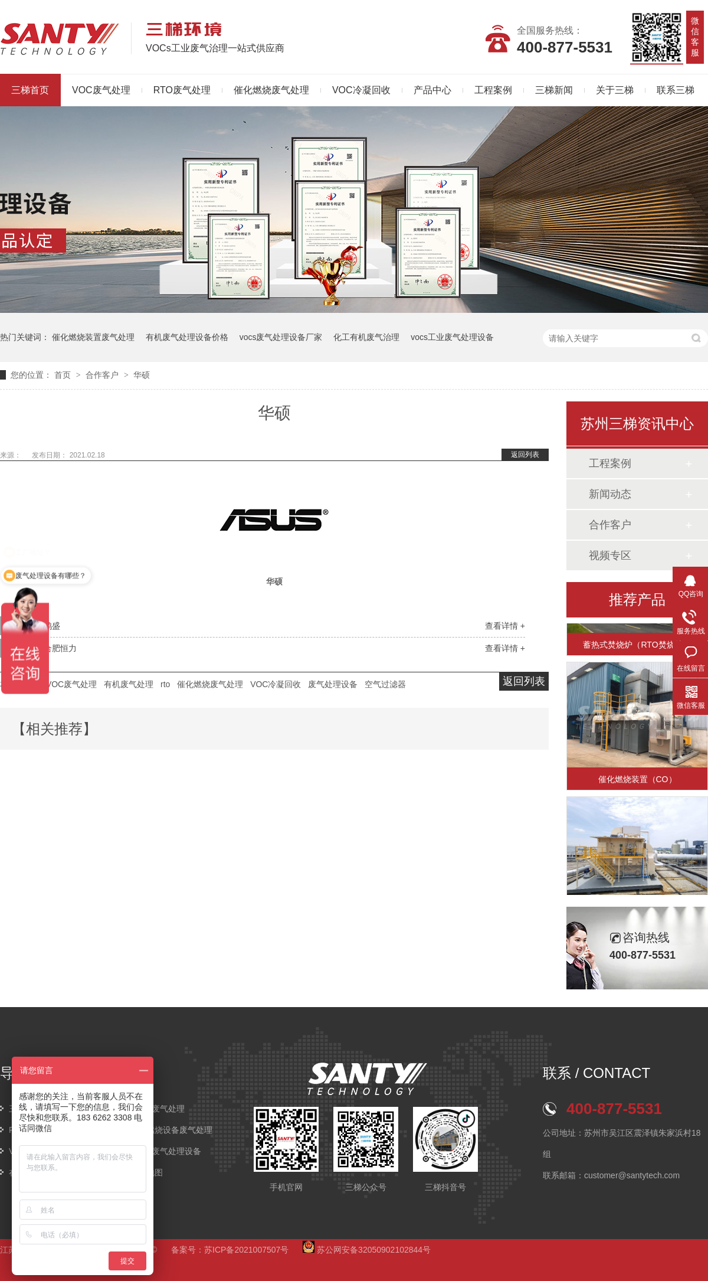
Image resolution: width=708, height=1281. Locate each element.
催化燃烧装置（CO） (637, 784)
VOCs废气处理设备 (165, 1151)
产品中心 (432, 90)
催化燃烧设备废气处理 (171, 1130)
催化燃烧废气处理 (271, 90)
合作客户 (103, 375)
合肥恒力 (60, 648)
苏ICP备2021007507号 (246, 1249)
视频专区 (610, 555)
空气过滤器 (385, 684)
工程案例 (493, 90)
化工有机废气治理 (366, 337)
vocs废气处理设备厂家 (281, 337)
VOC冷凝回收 (361, 90)
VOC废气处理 (101, 90)
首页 (63, 375)
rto (165, 684)
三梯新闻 (554, 90)
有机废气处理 (128, 684)
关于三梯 (615, 90)
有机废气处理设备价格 (187, 337)
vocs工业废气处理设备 (452, 337)
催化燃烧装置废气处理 (93, 337)
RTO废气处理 (182, 90)
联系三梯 (675, 90)
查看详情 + (505, 625)
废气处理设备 (333, 684)
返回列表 (525, 454)
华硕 (141, 375)
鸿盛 (52, 625)
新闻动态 (610, 494)
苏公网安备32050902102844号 (367, 1249)
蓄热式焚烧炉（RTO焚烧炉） (637, 650)
